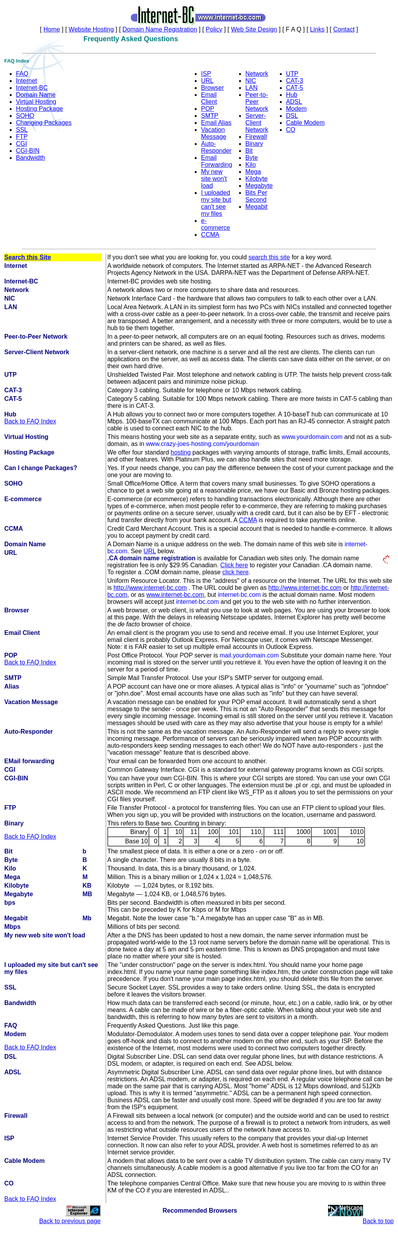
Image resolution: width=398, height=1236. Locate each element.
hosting (181, 452)
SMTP (209, 115)
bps (9, 902)
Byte (251, 157)
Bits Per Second (256, 196)
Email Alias (216, 122)
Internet (26, 80)
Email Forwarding (216, 161)
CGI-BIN (27, 150)
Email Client (209, 98)
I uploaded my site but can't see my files (216, 203)
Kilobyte (256, 178)
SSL (22, 129)
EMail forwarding (29, 761)
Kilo (250, 164)
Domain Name (36, 94)
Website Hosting (91, 29)
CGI (21, 143)
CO (290, 129)
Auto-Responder (216, 147)
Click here (234, 565)
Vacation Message (213, 133)
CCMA (210, 234)
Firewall (256, 136)
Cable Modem (305, 122)
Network (256, 73)
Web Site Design (254, 29)
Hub (291, 94)
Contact (343, 29)
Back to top (378, 1221)
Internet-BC (32, 87)
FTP (22, 136)
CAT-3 (294, 80)
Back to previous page (70, 1221)
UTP (292, 73)
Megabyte (258, 185)
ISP (206, 73)
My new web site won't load (44, 935)
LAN (251, 87)
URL (207, 80)
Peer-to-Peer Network (256, 101)
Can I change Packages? (40, 468)
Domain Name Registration (159, 29)
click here (235, 572)
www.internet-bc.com (175, 594)
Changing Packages (44, 122)
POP (207, 108)
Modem (296, 108)
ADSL (294, 101)
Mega (253, 171)
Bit (249, 150)
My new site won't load (214, 178)
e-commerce (215, 224)
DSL (292, 115)
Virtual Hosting (36, 101)
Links (317, 29)
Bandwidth (30, 157)
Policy (214, 29)
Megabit (256, 206)
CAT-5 (294, 87)
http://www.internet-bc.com (150, 587)
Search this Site (27, 257)
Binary (254, 143)
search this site (269, 257)
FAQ (22, 73)
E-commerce (23, 499)
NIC (250, 80)
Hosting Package (39, 108)
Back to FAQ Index (30, 421)
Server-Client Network (256, 122)
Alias (11, 686)
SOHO (25, 115)
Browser (212, 87)
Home (52, 29)
